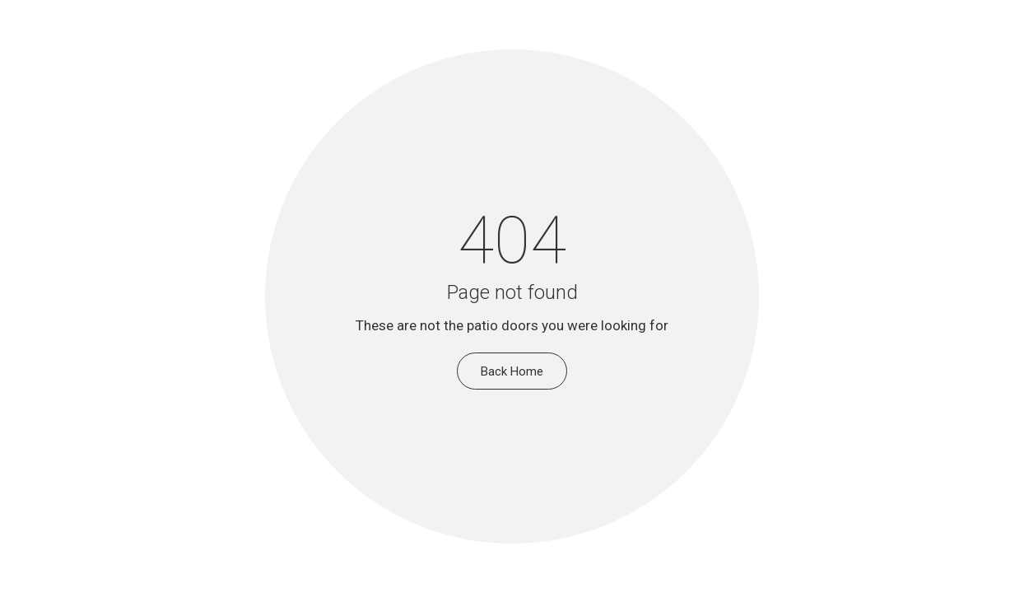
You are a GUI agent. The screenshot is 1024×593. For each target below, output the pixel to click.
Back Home (512, 371)
